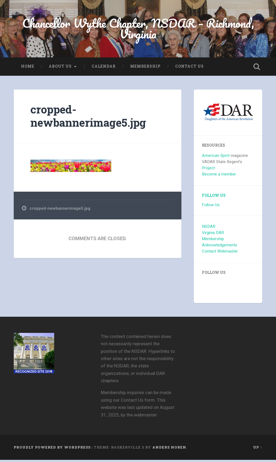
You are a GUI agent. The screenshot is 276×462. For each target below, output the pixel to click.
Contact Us (189, 68)
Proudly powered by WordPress (52, 449)
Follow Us (214, 197)
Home (27, 68)
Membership (145, 68)
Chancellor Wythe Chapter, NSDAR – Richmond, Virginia (138, 30)
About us (60, 68)
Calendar (104, 68)
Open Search (256, 69)
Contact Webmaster (220, 253)
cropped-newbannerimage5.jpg (88, 118)
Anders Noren (169, 449)
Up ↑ (257, 449)
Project (208, 170)
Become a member (219, 176)
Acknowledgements (219, 247)
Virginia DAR (213, 234)
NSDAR (208, 228)
